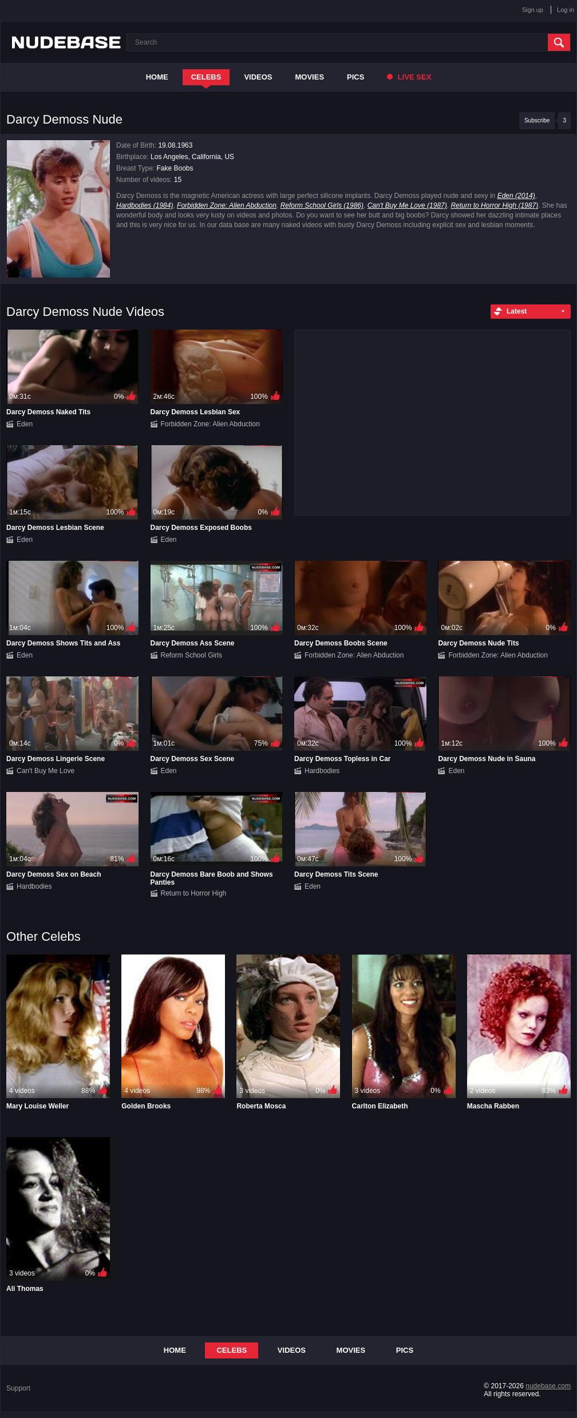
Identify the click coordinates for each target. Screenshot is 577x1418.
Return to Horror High (194, 893)
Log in (565, 9)
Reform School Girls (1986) (321, 205)
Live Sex (409, 77)
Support (18, 1388)
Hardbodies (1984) (144, 205)
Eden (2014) (516, 196)
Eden (25, 424)
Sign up (532, 9)
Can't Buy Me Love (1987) (407, 205)
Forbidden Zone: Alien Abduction (226, 205)
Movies (310, 77)
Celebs (206, 77)
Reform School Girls (191, 655)
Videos (258, 77)
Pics (355, 77)
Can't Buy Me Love (45, 771)
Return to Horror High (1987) (494, 205)
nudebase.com (548, 1386)
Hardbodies (322, 771)
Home (157, 77)
